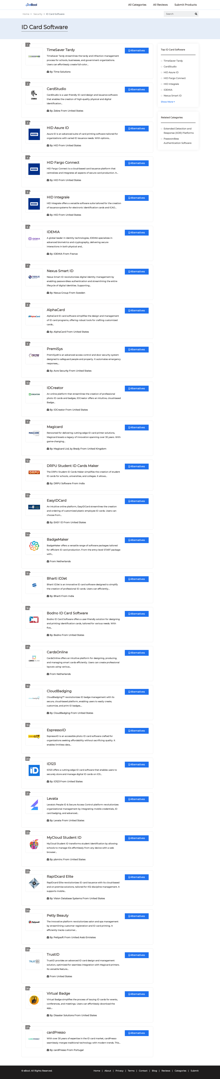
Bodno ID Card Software (67, 613)
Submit (195, 1070)
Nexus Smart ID (60, 271)
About (108, 1070)
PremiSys (55, 349)
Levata (52, 799)
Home (26, 14)
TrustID (53, 954)
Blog (154, 1070)
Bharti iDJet (57, 578)
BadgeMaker (57, 539)
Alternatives (137, 50)
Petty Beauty (57, 915)
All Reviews (160, 4)
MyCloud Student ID (64, 838)
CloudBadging (59, 691)
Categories (180, 1070)
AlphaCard (56, 310)
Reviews (165, 1070)
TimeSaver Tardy (61, 50)
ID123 (51, 764)
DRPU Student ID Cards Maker (73, 466)
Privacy (119, 1070)
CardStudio (56, 89)
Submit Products (185, 4)
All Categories (137, 4)
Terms (131, 1070)
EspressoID (56, 730)
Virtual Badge (58, 993)
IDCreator (55, 388)
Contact (143, 1070)
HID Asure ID (58, 128)
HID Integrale (58, 197)
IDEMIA (53, 232)
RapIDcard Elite (60, 876)
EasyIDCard (56, 500)
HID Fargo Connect (63, 162)
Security (37, 14)
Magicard (55, 427)
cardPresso (56, 1032)
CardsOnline (57, 652)
